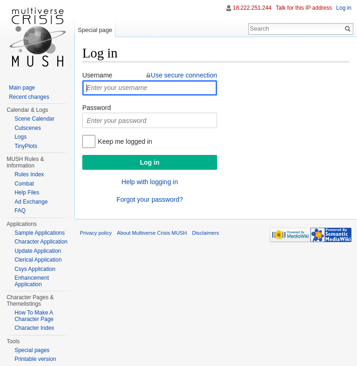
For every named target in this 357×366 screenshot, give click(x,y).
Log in (343, 8)
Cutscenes (27, 128)
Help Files (26, 192)
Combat (24, 183)
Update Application (37, 251)
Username (97, 75)
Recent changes (29, 97)
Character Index (34, 328)
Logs (20, 137)
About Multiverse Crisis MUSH (152, 233)
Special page (95, 29)
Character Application (40, 241)
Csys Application (34, 269)
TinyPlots (25, 146)
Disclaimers (205, 233)
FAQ (20, 210)
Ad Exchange (30, 202)
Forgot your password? (149, 199)
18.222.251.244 (252, 8)
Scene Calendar (34, 119)
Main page (22, 87)
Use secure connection (184, 75)
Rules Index (29, 174)
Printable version (35, 359)
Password (96, 107)
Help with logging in (149, 182)
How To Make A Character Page (33, 315)
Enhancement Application (31, 281)
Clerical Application (37, 260)
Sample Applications (39, 233)
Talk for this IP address (304, 8)
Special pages (31, 350)
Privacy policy (96, 233)
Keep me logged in (125, 141)
